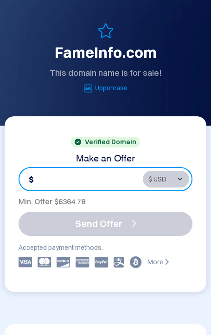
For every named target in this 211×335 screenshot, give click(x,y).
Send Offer (105, 223)
